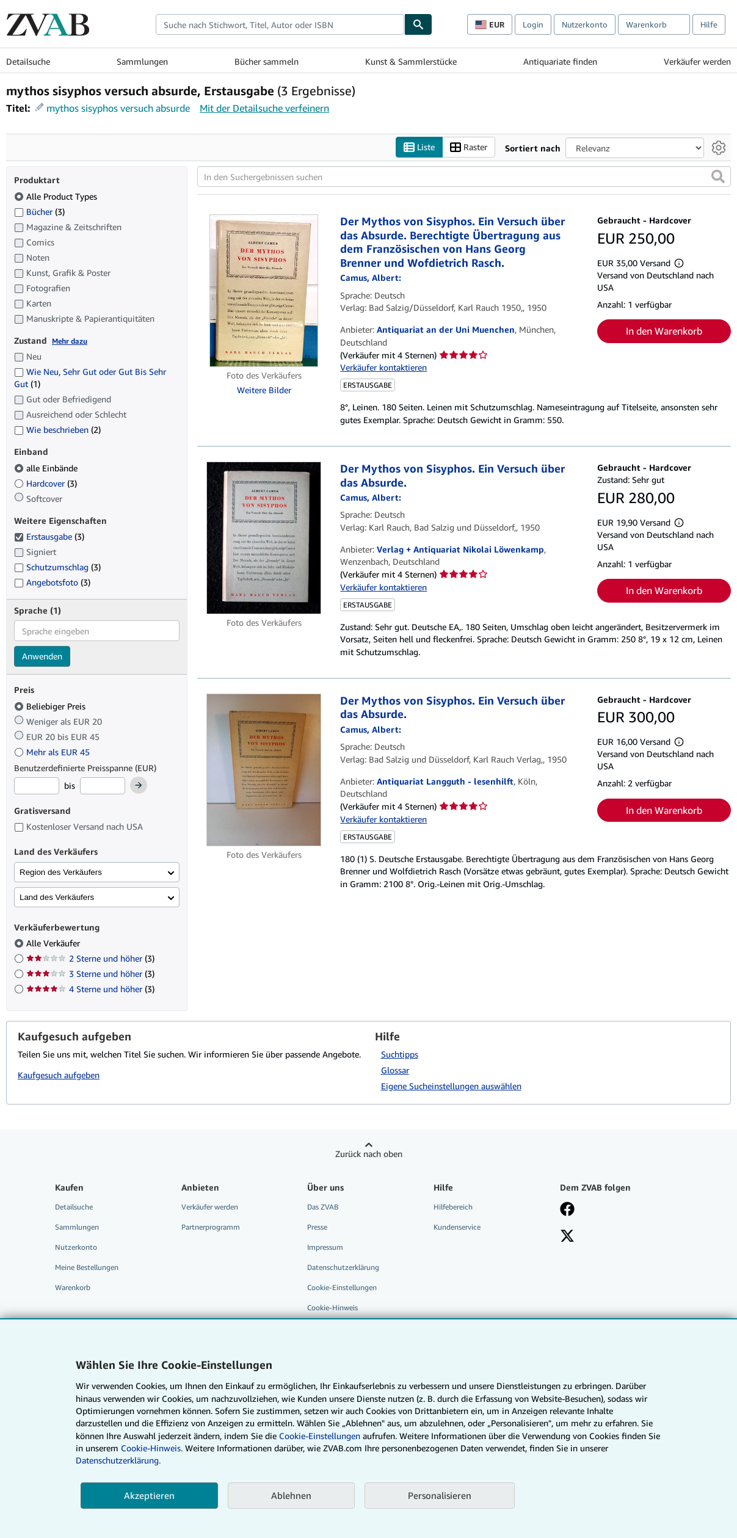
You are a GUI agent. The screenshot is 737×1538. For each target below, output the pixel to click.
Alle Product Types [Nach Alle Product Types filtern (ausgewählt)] (57, 196)
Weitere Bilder (264, 390)
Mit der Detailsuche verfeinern (264, 108)
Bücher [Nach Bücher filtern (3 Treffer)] (39, 211)
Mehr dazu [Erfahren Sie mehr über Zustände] (69, 341)
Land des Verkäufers (57, 897)
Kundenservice (457, 1226)
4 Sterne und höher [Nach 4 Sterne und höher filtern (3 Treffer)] (90, 989)
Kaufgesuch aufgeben (59, 1075)
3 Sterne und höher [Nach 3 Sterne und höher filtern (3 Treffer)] (90, 973)
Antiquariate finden (560, 61)
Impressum (325, 1247)
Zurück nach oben (368, 1153)
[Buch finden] (418, 24)
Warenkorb (72, 1287)
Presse (317, 1226)
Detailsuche (28, 61)
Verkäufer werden (697, 61)
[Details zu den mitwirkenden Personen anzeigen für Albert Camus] (370, 277)
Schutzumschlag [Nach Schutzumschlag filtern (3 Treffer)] (57, 567)
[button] (718, 176)
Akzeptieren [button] (149, 1495)
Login (533, 24)
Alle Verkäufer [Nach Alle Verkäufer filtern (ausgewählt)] (54, 943)
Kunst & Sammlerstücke (411, 61)
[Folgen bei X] (567, 1237)
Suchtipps (399, 1054)
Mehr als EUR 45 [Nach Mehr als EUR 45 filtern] (53, 752)
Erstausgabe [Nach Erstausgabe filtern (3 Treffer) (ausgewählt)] (49, 536)
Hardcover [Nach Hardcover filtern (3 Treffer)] (45, 483)
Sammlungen (142, 61)
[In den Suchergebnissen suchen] (464, 176)
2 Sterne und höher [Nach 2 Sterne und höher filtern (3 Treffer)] (90, 958)
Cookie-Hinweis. (152, 1448)
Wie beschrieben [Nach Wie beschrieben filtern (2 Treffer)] (57, 429)
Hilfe (708, 24)
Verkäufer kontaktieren (383, 367)
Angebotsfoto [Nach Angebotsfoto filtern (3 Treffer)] (52, 582)
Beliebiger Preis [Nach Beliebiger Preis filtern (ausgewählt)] (51, 706)
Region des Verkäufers (61, 872)
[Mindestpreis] (36, 785)
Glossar (395, 1070)
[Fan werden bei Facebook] (567, 1210)
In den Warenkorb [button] (664, 331)
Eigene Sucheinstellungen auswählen (451, 1086)
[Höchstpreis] (102, 785)
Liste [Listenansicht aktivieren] (419, 147)
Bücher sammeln (266, 61)
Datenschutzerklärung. (118, 1460)
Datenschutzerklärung (343, 1267)
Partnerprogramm (210, 1226)
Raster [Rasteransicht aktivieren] (468, 147)
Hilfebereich (453, 1206)
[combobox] (280, 24)
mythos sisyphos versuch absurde (118, 108)
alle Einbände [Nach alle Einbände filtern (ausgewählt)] (47, 468)
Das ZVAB (322, 1206)
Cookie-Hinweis (332, 1307)
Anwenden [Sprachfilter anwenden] (42, 656)
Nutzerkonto (585, 24)
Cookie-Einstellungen (319, 1436)
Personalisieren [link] (439, 1495)
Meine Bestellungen (86, 1267)
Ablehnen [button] (291, 1495)
